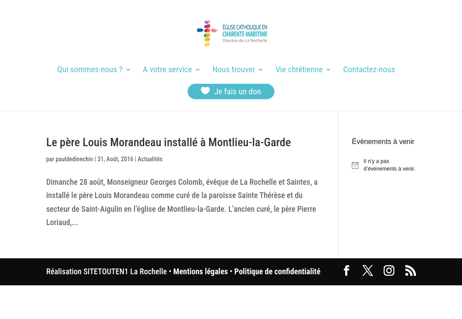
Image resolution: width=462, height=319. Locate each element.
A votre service (167, 70)
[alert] (384, 165)
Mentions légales (200, 271)
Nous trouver (233, 70)
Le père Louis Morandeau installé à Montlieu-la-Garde (168, 142)
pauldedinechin (74, 159)
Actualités (150, 159)
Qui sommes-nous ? (89, 70)
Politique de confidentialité (277, 271)
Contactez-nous (369, 70)
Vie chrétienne (299, 70)
